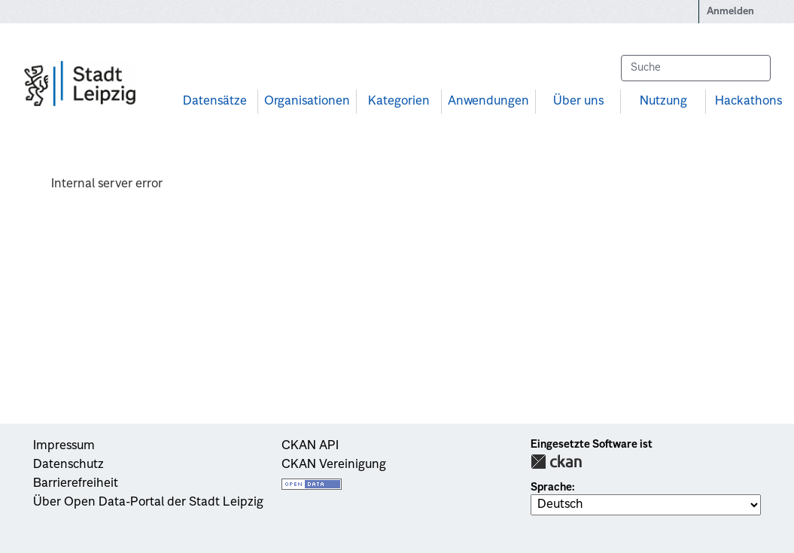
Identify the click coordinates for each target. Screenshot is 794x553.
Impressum (64, 446)
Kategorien (399, 102)
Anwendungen (488, 102)
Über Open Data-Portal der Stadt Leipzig (148, 503)
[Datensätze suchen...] (695, 68)
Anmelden (730, 12)
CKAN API (310, 446)
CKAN (556, 461)
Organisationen (307, 102)
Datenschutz (68, 465)
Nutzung (663, 102)
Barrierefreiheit (75, 484)
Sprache (551, 487)
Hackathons (748, 102)
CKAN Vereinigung (333, 465)
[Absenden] (752, 68)
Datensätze (215, 102)
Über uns (578, 102)
